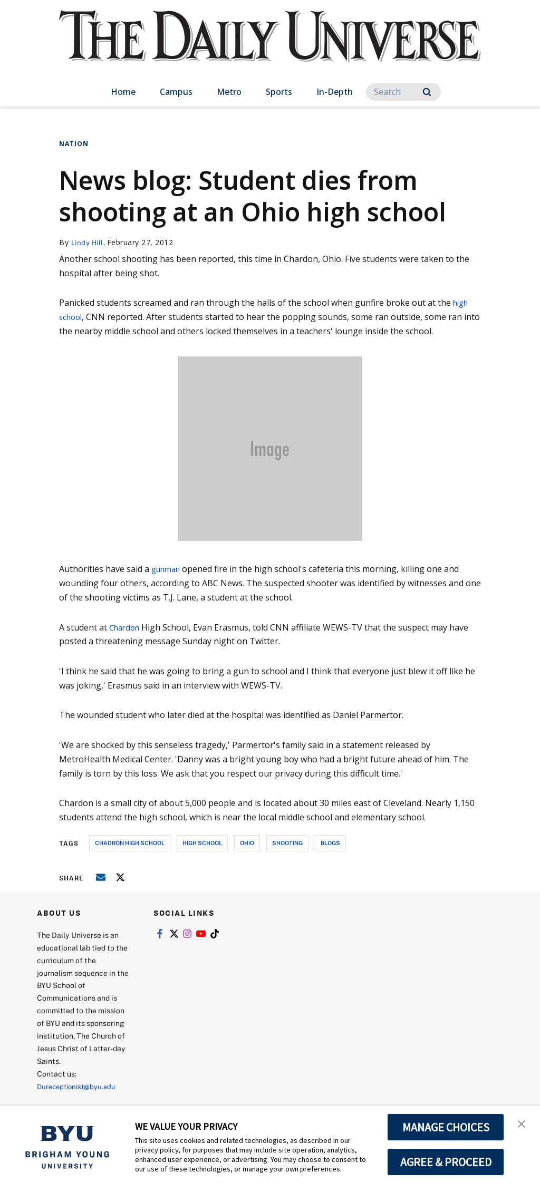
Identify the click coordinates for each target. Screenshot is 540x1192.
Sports (279, 92)
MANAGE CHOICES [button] (445, 1127)
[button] (522, 1124)
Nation (74, 143)
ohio (247, 842)
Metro (229, 92)
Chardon (126, 627)
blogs (330, 842)
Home (123, 92)
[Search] (403, 92)
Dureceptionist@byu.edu (79, 1086)
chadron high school (130, 842)
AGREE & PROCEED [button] (445, 1162)
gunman (168, 569)
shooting (287, 842)
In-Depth (334, 92)
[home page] (270, 47)
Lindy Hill (88, 242)
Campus (176, 92)
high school (202, 842)
